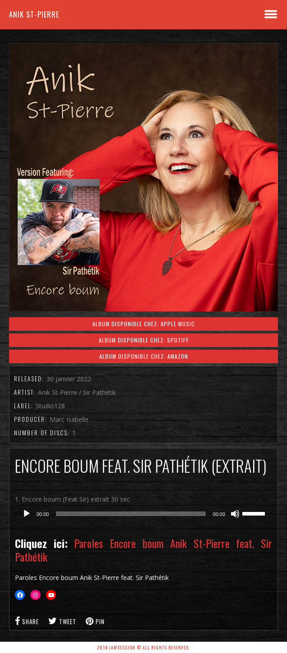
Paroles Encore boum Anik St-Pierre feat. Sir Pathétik (143, 550)
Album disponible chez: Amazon (143, 356)
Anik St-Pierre (34, 14)
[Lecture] (26, 513)
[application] (143, 514)
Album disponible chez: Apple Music (144, 324)
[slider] (130, 513)
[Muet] (235, 513)
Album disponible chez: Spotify (144, 340)
